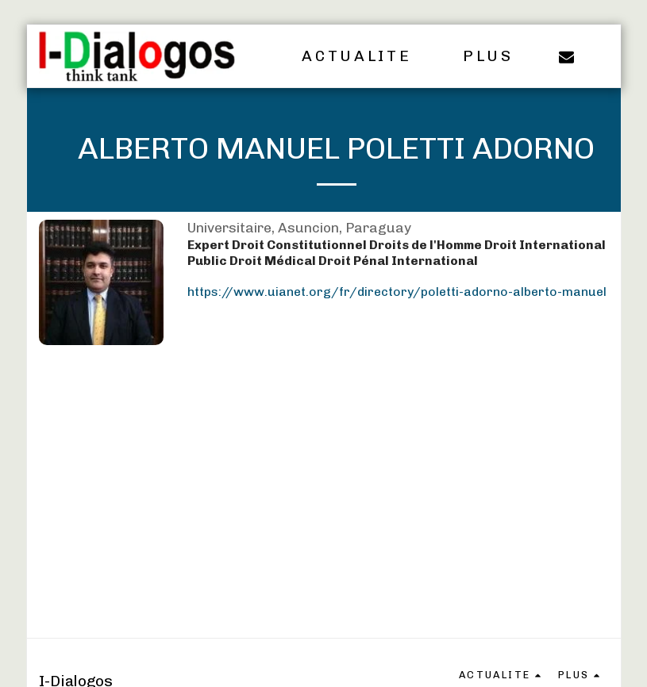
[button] (367, 56)
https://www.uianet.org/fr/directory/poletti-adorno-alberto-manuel (397, 291)
